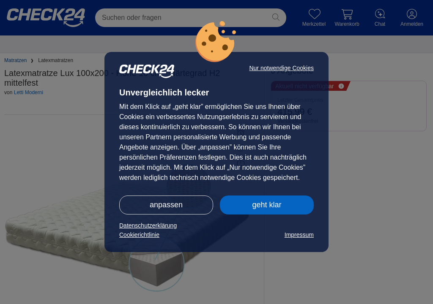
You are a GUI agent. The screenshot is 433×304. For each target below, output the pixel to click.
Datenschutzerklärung (148, 225)
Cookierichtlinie (139, 234)
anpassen (166, 205)
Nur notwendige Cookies (281, 68)
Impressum (299, 234)
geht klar (266, 205)
